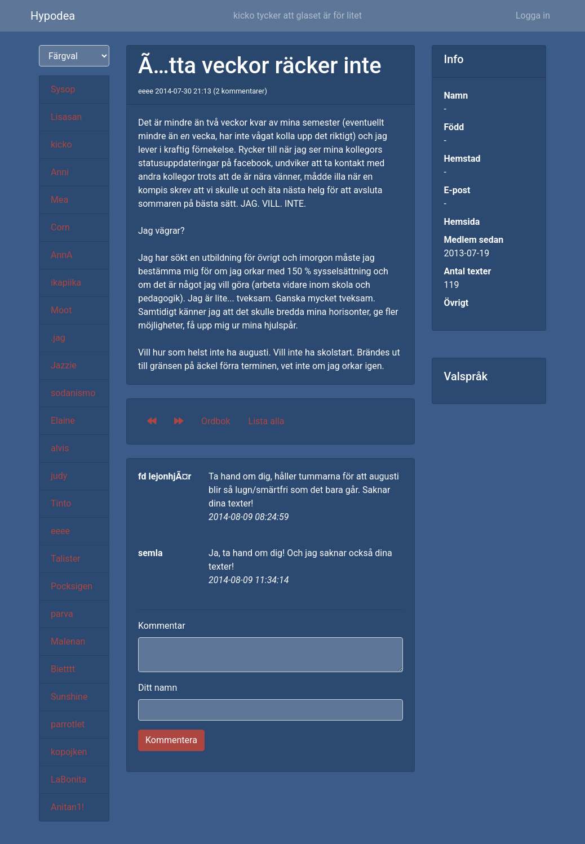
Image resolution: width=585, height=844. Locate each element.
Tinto (61, 503)
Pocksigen (71, 586)
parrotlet (68, 724)
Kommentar (161, 625)
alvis (60, 448)
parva (62, 613)
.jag (58, 337)
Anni (60, 172)
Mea (59, 199)
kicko (61, 144)
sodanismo (73, 393)
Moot (61, 310)
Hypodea (52, 16)
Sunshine (69, 696)
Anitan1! (67, 807)
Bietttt (63, 669)
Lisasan (66, 117)
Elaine (63, 420)
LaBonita (68, 779)
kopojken (69, 752)
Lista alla (267, 421)
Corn (60, 227)
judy (59, 475)
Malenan (68, 641)
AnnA (62, 255)
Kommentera (171, 740)
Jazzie (64, 365)
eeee (60, 531)
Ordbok (216, 421)
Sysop (63, 89)
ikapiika (66, 282)
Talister (66, 558)
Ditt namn (157, 687)
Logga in (533, 15)
